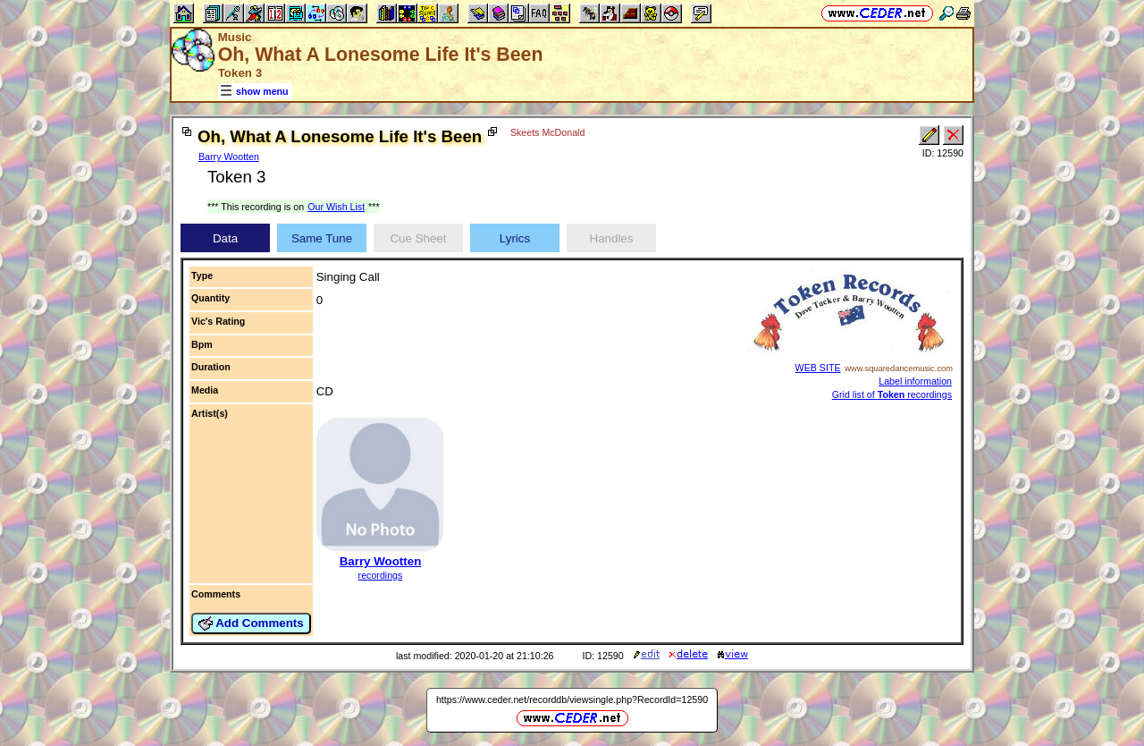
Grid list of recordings (892, 394)
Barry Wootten (228, 156)
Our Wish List (336, 206)
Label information (915, 381)
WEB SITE (818, 367)
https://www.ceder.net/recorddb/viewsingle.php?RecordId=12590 (572, 699)
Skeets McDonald (547, 132)
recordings (380, 575)
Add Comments (251, 623)
